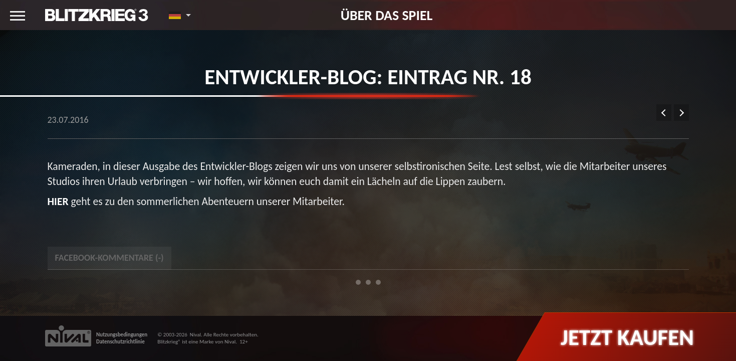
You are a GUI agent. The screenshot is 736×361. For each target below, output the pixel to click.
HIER (58, 201)
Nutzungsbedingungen (121, 334)
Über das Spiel (387, 15)
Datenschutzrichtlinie (120, 341)
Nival (195, 334)
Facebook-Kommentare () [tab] (109, 257)
